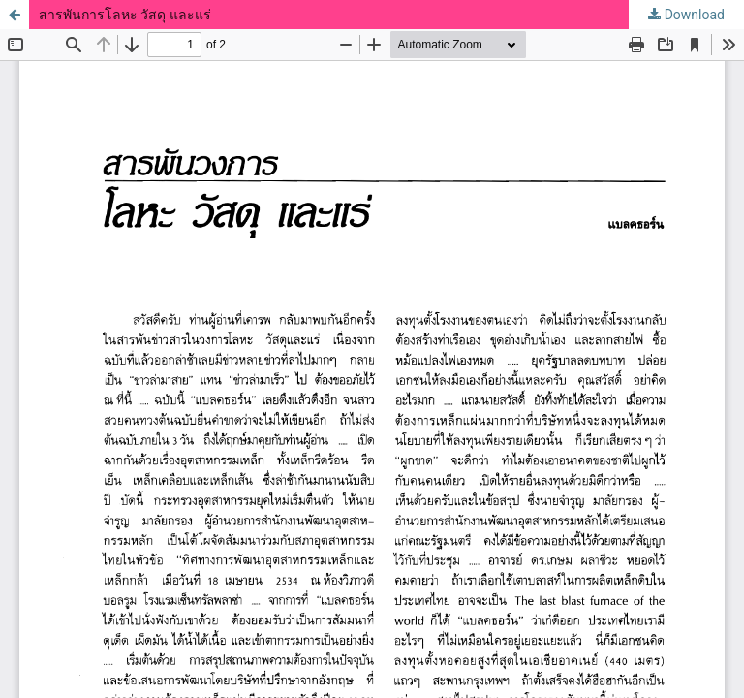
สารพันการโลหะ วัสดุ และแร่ (125, 14)
